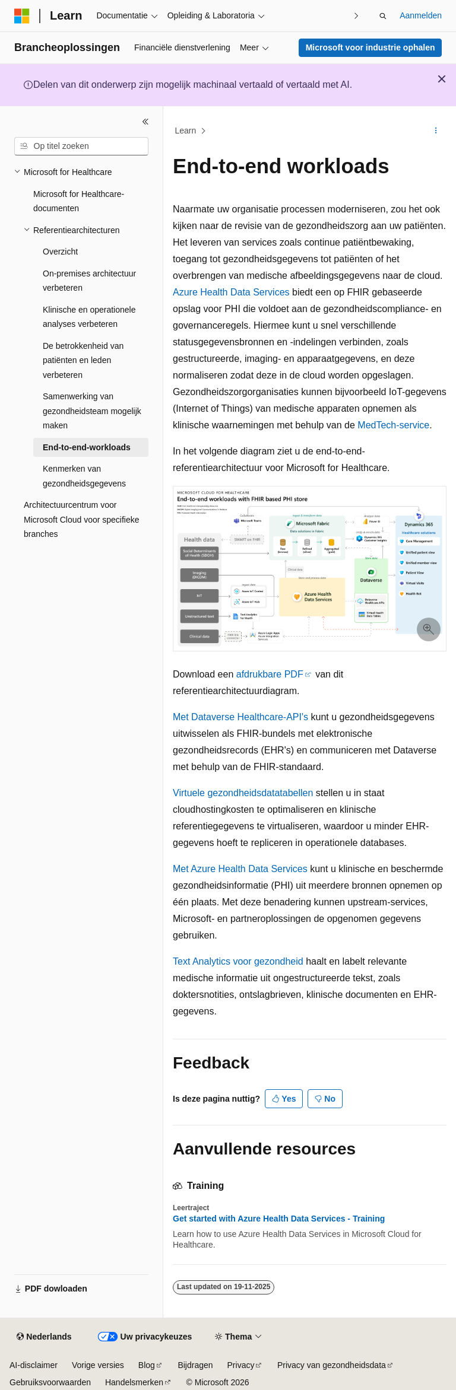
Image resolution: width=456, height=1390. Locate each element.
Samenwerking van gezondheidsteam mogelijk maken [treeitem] (92, 411)
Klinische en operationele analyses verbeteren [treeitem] (89, 317)
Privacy (241, 1365)
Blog (146, 1365)
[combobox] (81, 146)
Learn (186, 130)
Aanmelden (421, 15)
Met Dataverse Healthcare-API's (240, 717)
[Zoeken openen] (383, 16)
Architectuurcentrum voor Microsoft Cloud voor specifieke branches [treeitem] (82, 519)
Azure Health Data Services (231, 292)
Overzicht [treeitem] (60, 251)
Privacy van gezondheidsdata (331, 1365)
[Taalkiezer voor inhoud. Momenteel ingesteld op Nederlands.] (44, 1337)
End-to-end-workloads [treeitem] (87, 447)
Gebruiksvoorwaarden (50, 1382)
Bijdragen (195, 1365)
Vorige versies (98, 1365)
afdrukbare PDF (269, 674)
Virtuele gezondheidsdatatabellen (243, 793)
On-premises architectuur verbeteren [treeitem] (89, 281)
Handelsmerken (134, 1382)
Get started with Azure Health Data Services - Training (279, 1218)
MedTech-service (393, 425)
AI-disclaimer (34, 1365)
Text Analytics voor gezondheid (238, 961)
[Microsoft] (22, 16)
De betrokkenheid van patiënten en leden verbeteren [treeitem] (83, 360)
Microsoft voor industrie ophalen (370, 47)
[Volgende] (356, 15)
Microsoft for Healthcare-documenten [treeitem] (78, 201)
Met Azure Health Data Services (240, 869)
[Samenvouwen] (145, 121)
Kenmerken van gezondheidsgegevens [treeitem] (84, 476)
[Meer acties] (436, 131)
